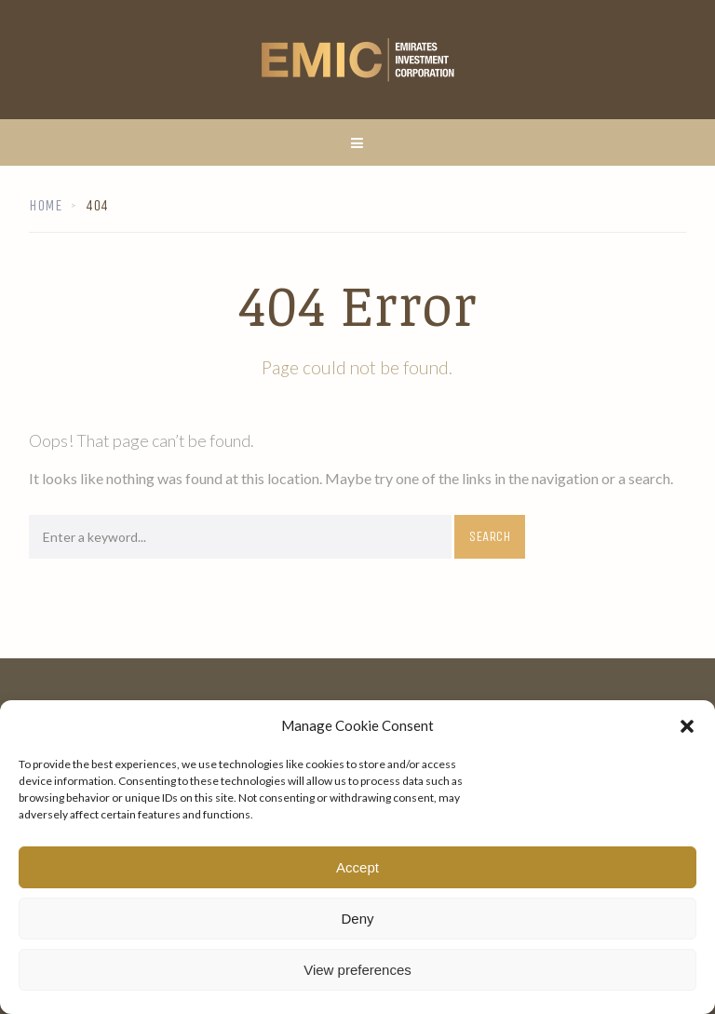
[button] (687, 726)
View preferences (357, 970)
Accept (357, 867)
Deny (357, 918)
